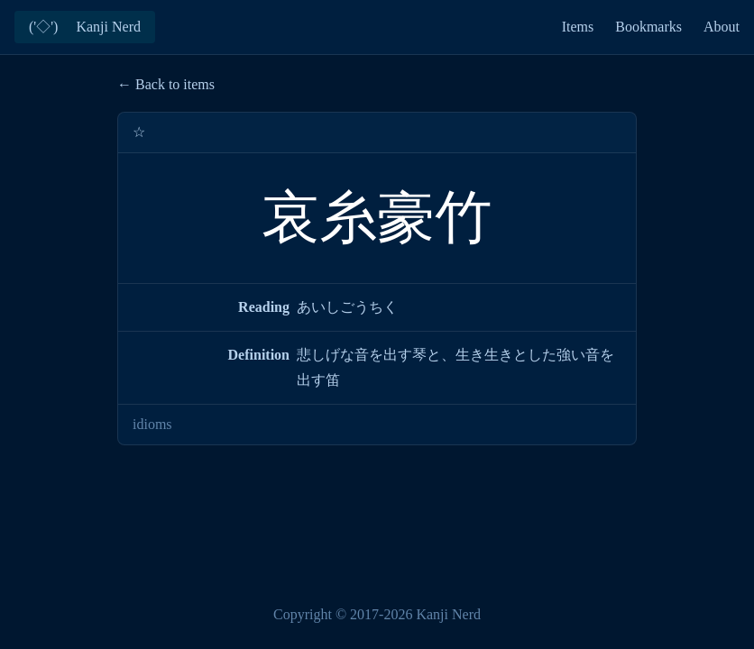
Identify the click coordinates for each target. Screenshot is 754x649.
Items (578, 26)
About (721, 26)
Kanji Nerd (448, 614)
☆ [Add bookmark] (139, 132)
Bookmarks (648, 26)
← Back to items (166, 84)
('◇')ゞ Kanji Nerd (85, 26)
